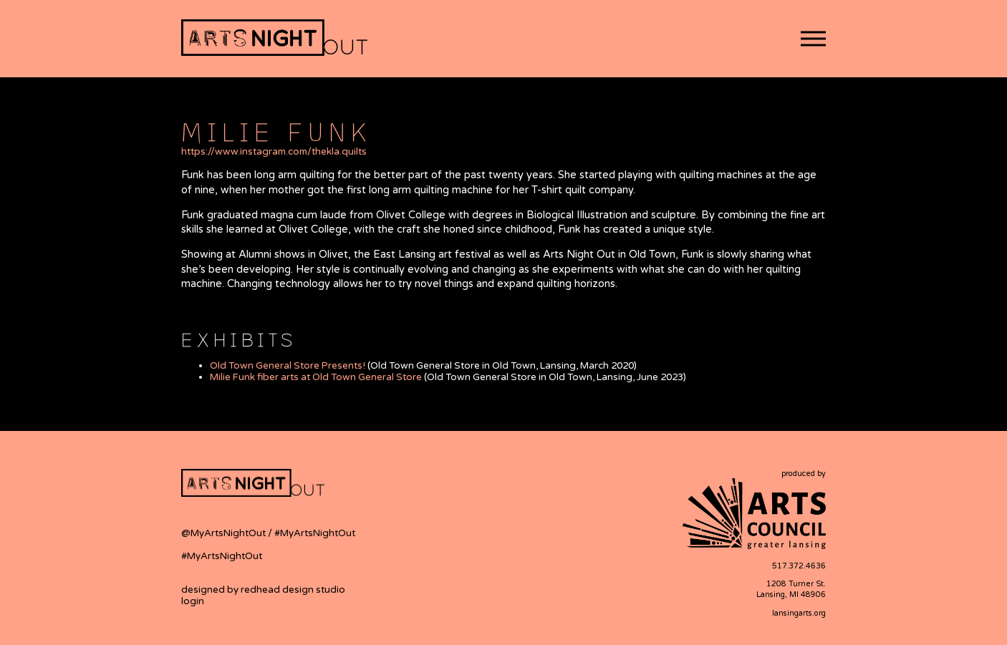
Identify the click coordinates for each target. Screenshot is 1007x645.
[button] (813, 39)
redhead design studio (293, 590)
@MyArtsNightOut (224, 533)
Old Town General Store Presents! (287, 366)
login (192, 601)
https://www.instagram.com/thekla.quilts (274, 151)
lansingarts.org (799, 613)
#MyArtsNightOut (314, 533)
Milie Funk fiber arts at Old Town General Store (316, 377)
